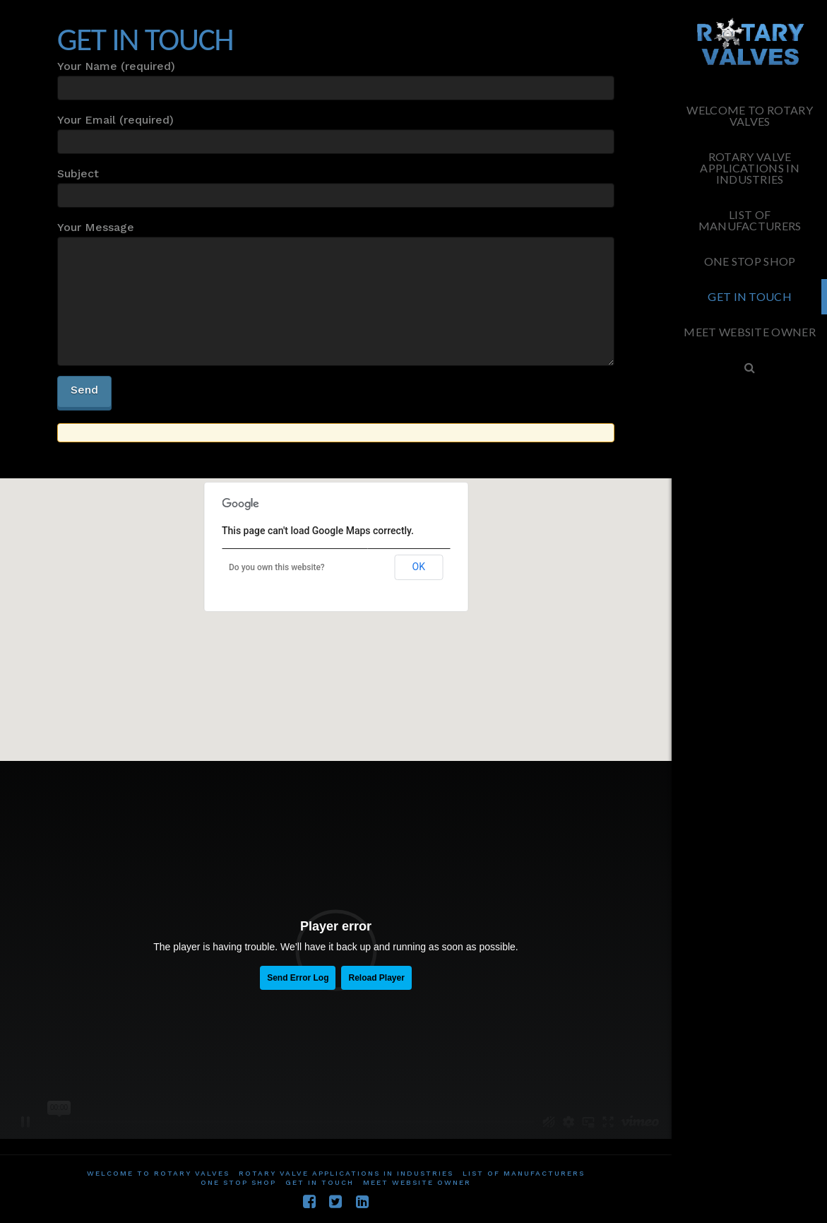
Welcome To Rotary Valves (158, 1173)
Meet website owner (417, 1182)
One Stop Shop (238, 1182)
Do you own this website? (277, 567)
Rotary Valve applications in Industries (346, 1173)
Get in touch (319, 1182)
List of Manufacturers (524, 1173)
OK (418, 566)
